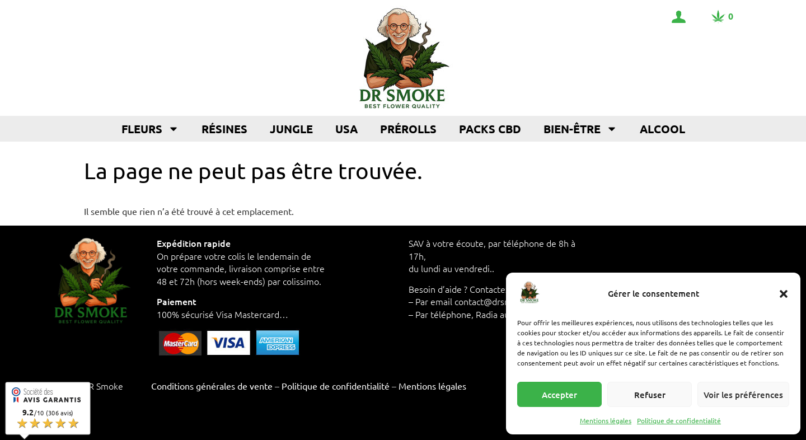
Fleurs (150, 129)
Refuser (650, 394)
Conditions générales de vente (212, 385)
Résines (224, 128)
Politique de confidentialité (679, 420)
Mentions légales (605, 420)
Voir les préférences (743, 394)
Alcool (662, 128)
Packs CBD (490, 128)
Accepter (559, 394)
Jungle (291, 128)
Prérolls (408, 128)
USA (346, 128)
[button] (783, 293)
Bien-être (580, 129)
